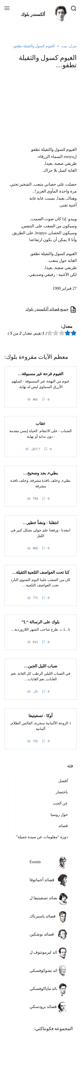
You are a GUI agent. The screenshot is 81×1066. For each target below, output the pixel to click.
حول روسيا (59, 814)
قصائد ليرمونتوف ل (46, 952)
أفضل (63, 781)
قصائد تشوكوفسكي (46, 970)
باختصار (62, 792)
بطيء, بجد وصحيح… (40, 473)
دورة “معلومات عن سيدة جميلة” (42, 837)
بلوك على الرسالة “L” (40, 622)
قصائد (63, 826)
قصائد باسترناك (43, 916)
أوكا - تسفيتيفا (40, 715)
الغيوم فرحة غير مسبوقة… (40, 374)
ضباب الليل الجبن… (40, 666)
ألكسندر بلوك (33, 14)
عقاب (40, 423)
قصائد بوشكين (42, 934)
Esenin (35, 862)
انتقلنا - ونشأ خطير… (40, 522)
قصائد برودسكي (43, 1006)
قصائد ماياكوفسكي (46, 988)
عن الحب (60, 803)
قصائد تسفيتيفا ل (44, 898)
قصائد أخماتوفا (42, 880)
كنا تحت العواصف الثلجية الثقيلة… (40, 572)
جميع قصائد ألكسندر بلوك (47, 309)
